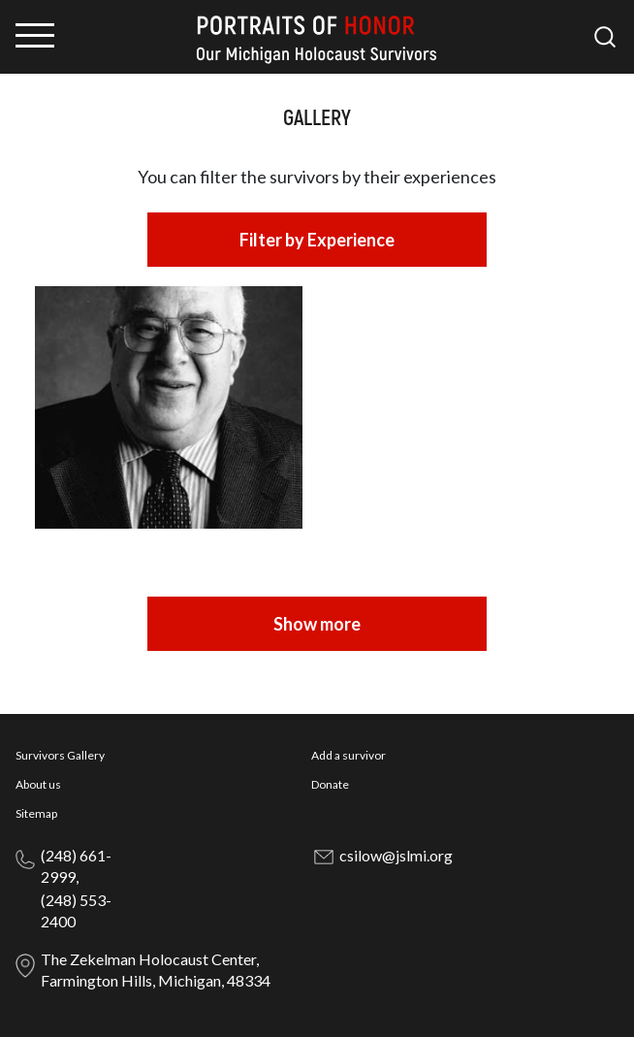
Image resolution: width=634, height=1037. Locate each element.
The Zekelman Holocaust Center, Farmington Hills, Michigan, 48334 (155, 969)
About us (38, 784)
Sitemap (36, 813)
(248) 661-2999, (76, 866)
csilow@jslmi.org (396, 855)
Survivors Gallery (60, 755)
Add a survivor (348, 755)
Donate (330, 784)
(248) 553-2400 (76, 910)
